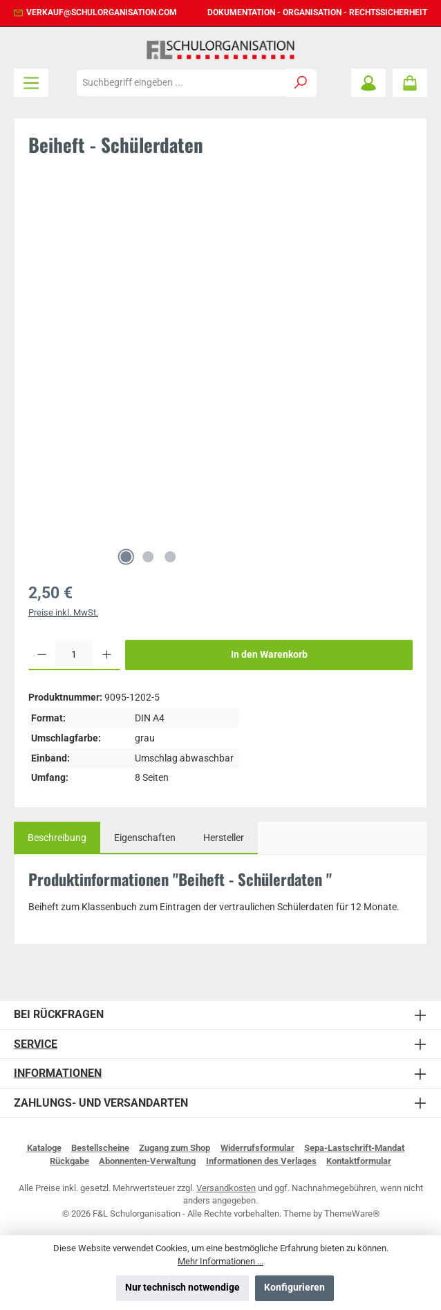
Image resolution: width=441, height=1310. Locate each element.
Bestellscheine (100, 1148)
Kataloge (44, 1148)
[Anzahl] (74, 655)
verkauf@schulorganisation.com (101, 12)
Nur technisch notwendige (182, 1287)
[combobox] (181, 83)
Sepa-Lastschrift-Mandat (354, 1148)
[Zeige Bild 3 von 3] (170, 556)
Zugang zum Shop (174, 1148)
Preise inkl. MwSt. (63, 612)
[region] (220, 383)
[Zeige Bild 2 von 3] (147, 556)
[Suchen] (301, 83)
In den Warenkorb (269, 655)
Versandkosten (226, 1188)
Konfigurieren (294, 1287)
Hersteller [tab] (223, 838)
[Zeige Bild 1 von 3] (125, 556)
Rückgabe (69, 1161)
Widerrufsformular (257, 1148)
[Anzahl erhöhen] (106, 655)
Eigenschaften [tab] (145, 838)
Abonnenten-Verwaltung (147, 1161)
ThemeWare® (351, 1213)
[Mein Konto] (368, 82)
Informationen (58, 1073)
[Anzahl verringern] (41, 655)
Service (35, 1044)
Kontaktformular (358, 1161)
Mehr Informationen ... (220, 1261)
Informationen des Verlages (261, 1161)
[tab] (57, 838)
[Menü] (31, 82)
